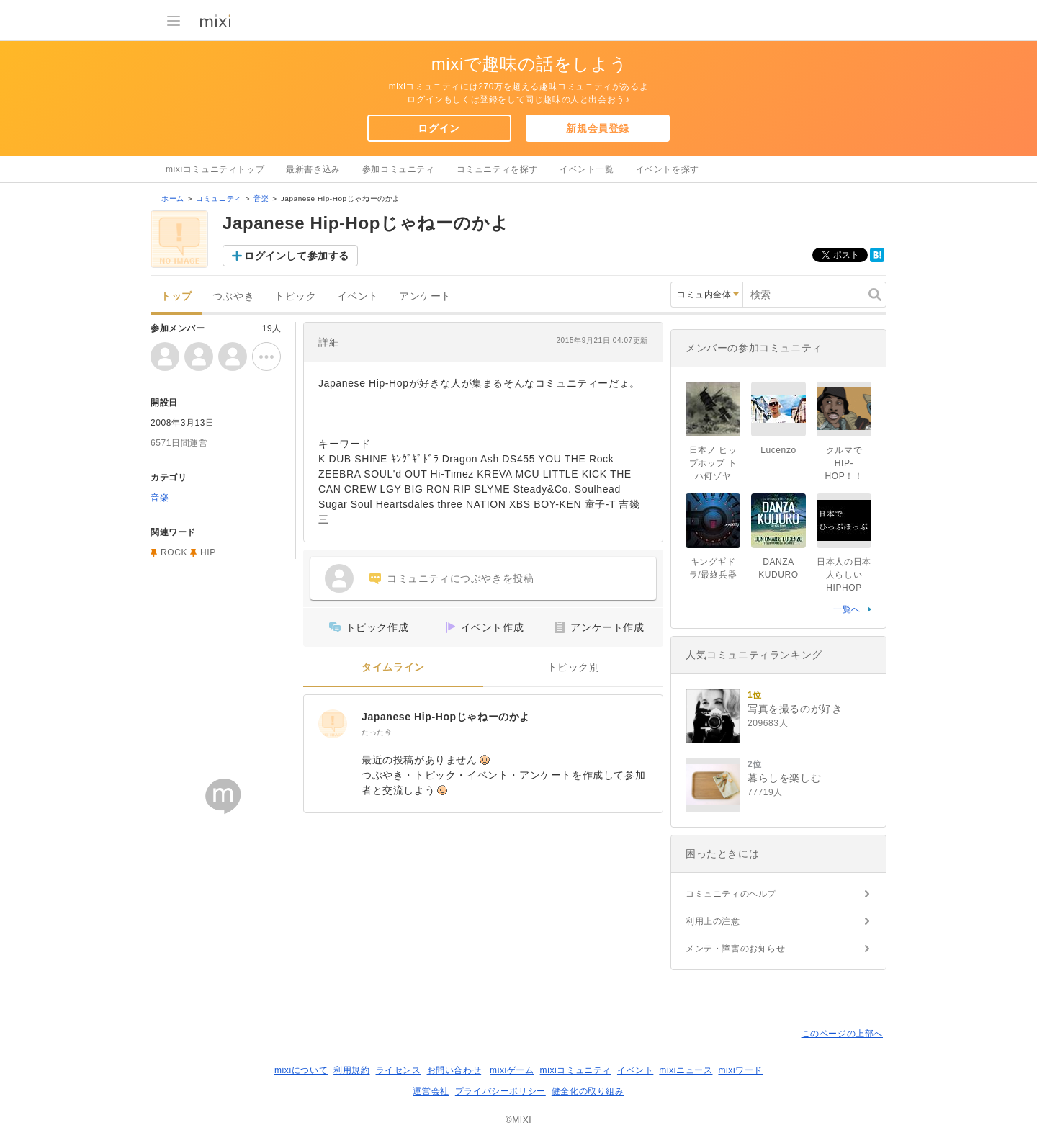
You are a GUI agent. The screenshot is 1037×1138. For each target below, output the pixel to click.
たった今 (377, 732)
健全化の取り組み (588, 1091)
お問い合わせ (454, 1070)
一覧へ (847, 609)
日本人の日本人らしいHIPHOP (844, 575)
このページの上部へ (842, 1034)
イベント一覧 (587, 169)
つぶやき (233, 296)
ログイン (438, 128)
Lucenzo (778, 450)
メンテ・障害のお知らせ (736, 949)
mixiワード (740, 1070)
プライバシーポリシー (500, 1091)
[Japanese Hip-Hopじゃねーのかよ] (332, 723)
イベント (358, 296)
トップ (176, 296)
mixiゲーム (512, 1070)
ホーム (172, 198)
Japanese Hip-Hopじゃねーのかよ (446, 716)
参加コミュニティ (398, 169)
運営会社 (431, 1091)
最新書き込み (313, 169)
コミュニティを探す (497, 169)
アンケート (425, 296)
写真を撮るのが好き (795, 708)
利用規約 (351, 1070)
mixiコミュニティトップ (215, 169)
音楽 (261, 198)
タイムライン (393, 667)
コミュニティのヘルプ (731, 894)
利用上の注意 (713, 921)
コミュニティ (219, 198)
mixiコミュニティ (575, 1070)
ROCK (174, 552)
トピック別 (573, 667)
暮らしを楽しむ (784, 778)
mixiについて (301, 1070)
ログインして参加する (296, 255)
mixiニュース (685, 1070)
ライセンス (398, 1070)
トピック (295, 296)
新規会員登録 (597, 128)
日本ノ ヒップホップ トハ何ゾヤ (713, 463)
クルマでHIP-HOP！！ (844, 463)
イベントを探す (667, 169)
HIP (208, 552)
